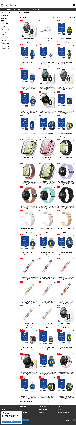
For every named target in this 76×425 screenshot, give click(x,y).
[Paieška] (63, 5)
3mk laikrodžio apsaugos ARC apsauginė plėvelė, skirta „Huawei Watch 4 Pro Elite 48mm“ (29, 349)
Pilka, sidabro (5, 29)
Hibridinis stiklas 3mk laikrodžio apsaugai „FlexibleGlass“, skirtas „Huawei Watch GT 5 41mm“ (66, 64)
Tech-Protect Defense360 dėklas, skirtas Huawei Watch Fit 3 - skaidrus (29, 159)
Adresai (40, 414)
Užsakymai (41, 411)
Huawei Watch (4, 15)
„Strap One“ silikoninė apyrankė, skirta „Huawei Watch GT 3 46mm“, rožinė (66, 373)
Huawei (29, 9)
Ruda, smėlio (5, 34)
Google (40, 9)
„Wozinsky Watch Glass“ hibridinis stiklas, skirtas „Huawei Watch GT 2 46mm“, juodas (29, 373)
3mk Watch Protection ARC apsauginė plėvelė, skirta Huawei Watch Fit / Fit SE (29, 135)
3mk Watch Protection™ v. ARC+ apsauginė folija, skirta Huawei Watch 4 (66, 397)
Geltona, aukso (5, 23)
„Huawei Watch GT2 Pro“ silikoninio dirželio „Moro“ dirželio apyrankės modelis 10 (47, 278)
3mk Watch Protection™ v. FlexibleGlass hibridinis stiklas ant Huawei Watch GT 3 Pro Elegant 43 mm (29, 397)
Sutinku (11, 421)
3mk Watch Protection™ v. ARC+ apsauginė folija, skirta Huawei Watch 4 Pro (66, 136)
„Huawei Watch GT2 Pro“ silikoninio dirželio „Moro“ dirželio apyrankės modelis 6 (47, 302)
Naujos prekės (3, 411)
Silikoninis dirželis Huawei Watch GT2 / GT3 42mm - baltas (29, 231)
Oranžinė (4, 28)
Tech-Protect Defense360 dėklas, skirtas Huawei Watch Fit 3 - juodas (47, 183)
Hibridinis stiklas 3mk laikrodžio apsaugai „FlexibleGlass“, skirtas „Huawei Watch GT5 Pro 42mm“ (47, 64)
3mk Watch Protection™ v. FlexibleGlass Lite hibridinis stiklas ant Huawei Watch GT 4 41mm (29, 254)
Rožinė (4, 32)
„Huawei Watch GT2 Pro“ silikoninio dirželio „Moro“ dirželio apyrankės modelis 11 (29, 278)
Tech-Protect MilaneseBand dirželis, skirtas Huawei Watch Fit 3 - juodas (66, 159)
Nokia (19, 9)
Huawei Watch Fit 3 (6, 46)
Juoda (4, 25)
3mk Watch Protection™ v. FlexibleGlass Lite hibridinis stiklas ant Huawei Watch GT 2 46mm (66, 254)
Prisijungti (65, 0)
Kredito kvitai (41, 412)
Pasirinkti (64, 17)
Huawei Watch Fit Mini (6, 49)
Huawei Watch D (6, 42)
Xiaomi (34, 9)
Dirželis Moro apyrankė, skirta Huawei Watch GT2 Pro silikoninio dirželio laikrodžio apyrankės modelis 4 (29, 326)
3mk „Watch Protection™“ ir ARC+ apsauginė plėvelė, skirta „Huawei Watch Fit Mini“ (66, 349)
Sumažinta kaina (4, 409)
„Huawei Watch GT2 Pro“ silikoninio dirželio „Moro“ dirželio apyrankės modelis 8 (65, 278)
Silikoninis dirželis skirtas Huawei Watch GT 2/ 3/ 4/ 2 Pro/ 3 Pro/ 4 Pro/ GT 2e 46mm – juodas (66, 207)
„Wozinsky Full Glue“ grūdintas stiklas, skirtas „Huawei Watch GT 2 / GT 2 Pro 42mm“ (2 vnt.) (47, 88)
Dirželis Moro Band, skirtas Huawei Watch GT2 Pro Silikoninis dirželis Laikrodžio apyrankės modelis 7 (29, 302)
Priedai (3, 9)
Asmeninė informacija (43, 409)
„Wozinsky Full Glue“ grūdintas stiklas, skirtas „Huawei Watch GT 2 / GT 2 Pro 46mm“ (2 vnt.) (66, 326)
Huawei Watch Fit (6, 43)
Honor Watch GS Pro (6, 37)
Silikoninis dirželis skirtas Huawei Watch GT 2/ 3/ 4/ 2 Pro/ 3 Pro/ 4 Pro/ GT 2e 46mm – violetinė (66, 183)
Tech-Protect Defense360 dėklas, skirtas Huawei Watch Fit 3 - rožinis (47, 159)
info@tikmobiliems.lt (10, 0)
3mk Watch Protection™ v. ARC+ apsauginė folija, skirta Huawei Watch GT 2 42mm (47, 254)
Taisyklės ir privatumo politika (25, 414)
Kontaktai (22, 409)
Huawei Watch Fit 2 (6, 45)
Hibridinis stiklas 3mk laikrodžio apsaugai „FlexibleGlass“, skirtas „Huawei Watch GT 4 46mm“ (29, 112)
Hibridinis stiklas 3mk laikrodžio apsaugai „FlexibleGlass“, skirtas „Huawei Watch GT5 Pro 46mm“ (66, 41)
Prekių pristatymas (23, 411)
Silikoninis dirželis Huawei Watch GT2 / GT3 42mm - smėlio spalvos (66, 231)
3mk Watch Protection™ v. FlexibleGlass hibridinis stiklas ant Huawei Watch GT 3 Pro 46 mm (47, 136)
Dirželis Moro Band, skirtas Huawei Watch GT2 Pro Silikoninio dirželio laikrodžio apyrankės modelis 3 (47, 326)
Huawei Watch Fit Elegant (7, 48)
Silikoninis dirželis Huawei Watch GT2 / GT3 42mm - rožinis (47, 231)
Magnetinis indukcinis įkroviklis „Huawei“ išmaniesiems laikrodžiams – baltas (47, 41)
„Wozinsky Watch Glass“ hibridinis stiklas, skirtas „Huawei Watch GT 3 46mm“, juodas (47, 112)
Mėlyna (4, 26)
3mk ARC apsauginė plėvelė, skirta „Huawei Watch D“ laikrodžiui (47, 349)
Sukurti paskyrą (72, 0)
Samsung (14, 9)
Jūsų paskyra (42, 406)
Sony (24, 9)
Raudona (4, 31)
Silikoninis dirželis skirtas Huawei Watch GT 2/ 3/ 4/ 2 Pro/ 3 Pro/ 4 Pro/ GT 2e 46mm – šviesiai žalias (47, 207)
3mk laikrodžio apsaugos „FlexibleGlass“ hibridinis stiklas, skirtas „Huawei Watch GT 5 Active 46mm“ (29, 64)
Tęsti (49, 401)
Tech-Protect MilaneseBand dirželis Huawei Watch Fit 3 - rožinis (29, 183)
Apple (8, 9)
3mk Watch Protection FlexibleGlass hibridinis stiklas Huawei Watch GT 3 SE (47, 397)
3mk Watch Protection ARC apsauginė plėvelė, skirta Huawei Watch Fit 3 (66, 112)
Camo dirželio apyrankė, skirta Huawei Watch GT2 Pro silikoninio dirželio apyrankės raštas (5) (66, 302)
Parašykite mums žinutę (24, 415)
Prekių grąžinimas (23, 412)
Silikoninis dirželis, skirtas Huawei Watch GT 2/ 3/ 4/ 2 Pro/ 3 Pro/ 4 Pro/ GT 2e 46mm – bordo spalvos (29, 207)
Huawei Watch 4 (6, 40)
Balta (3, 21)
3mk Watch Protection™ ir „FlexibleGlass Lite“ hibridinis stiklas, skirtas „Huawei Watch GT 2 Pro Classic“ (47, 373)
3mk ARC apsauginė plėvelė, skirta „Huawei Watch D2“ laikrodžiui (29, 88)
